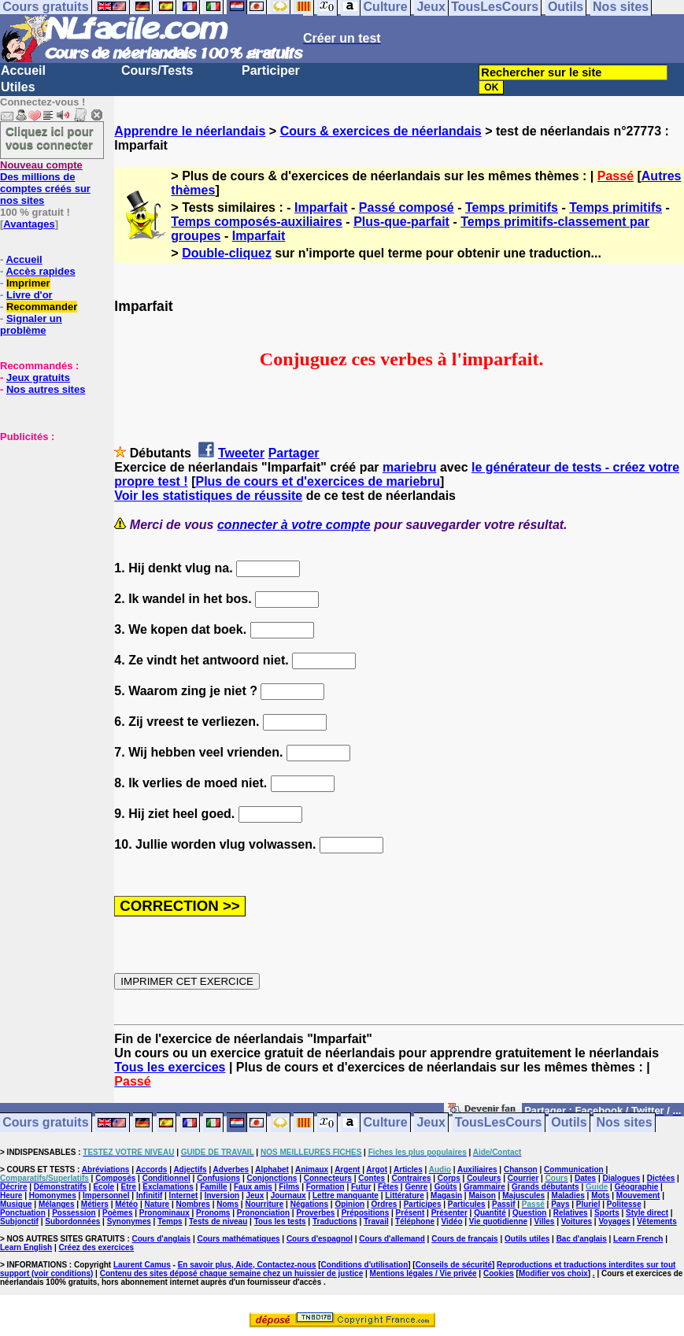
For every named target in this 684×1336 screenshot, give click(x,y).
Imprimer (28, 283)
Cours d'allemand (392, 1238)
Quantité (490, 1212)
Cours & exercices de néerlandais (381, 131)
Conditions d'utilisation (365, 1264)
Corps (449, 1178)
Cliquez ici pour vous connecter (50, 137)
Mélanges (57, 1204)
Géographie (637, 1186)
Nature (157, 1204)
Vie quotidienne (498, 1221)
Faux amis (253, 1186)
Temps (170, 1221)
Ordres (384, 1204)
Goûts (445, 1186)
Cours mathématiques (239, 1238)
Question (529, 1212)
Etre (127, 1186)
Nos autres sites (45, 389)
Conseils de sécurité (454, 1264)
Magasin (446, 1195)
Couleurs (484, 1178)
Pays (560, 1204)
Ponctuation (23, 1212)
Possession (74, 1212)
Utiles (18, 87)
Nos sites (625, 1123)
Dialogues (622, 1178)
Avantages (28, 224)
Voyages (614, 1221)
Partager (294, 453)
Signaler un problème (31, 324)
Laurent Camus (142, 1264)
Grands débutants (545, 1186)
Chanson (521, 1169)
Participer (271, 70)
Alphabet (272, 1169)
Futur (361, 1186)
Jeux (430, 1123)
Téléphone (414, 1221)
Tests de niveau (218, 1221)
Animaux (311, 1169)
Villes (544, 1221)
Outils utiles (527, 1238)
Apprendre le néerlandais (189, 131)
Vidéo (451, 1221)
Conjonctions (271, 1178)
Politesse (624, 1204)
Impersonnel (106, 1195)
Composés (115, 1178)
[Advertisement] (47, 521)
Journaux (288, 1195)
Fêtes (388, 1186)
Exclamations (167, 1186)
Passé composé (406, 207)
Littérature (404, 1195)
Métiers (95, 1204)
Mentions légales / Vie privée (423, 1273)
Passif (503, 1204)
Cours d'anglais (161, 1238)
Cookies (498, 1273)
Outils (568, 1123)
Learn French (638, 1238)
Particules (467, 1204)
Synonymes (129, 1221)
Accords (151, 1169)
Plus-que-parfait (401, 221)
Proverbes (315, 1212)
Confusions (218, 1178)
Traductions (334, 1221)
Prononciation (263, 1212)
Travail (376, 1221)
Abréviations (106, 1169)
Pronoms (213, 1212)
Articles (408, 1169)
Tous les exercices (169, 1067)
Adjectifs (189, 1169)
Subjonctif (19, 1221)
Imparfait (321, 207)
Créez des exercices (96, 1247)
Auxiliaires (477, 1169)
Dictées (661, 1178)
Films (289, 1186)
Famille (213, 1186)
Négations (309, 1204)
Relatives (570, 1212)
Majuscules (523, 1195)
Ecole (103, 1186)
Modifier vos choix (553, 1273)
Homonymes (52, 1195)
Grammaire (484, 1186)
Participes (423, 1204)
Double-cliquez (227, 253)
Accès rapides (40, 271)
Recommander (41, 307)
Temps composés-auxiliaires (256, 221)
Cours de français (464, 1238)
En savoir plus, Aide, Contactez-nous (247, 1264)
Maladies (568, 1195)
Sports (606, 1212)
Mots (600, 1195)
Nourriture (264, 1204)
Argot (376, 1169)
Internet (183, 1195)
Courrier (523, 1178)
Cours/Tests (157, 70)
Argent (347, 1169)
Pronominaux (164, 1212)
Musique (16, 1204)
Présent (410, 1212)
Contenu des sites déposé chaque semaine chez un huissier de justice (232, 1273)
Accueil (23, 70)
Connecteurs (328, 1178)
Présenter (449, 1212)
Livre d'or (29, 295)
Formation (325, 1186)
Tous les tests (280, 1221)
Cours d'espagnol (320, 1238)
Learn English (26, 1247)
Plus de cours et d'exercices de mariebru (317, 481)
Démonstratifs (60, 1186)
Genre (416, 1186)
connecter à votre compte (294, 524)
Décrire (13, 1186)
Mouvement (638, 1195)
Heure (11, 1195)
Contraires (411, 1178)
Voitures (576, 1221)
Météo (126, 1204)
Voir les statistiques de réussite (208, 495)
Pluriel (588, 1204)
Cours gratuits (45, 1123)
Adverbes (231, 1169)
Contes (371, 1178)
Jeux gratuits (38, 377)
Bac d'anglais (581, 1238)
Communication (574, 1169)
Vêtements (657, 1221)
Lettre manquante (345, 1195)
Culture (386, 1123)
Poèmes (117, 1212)
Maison (481, 1195)
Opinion (349, 1204)
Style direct (647, 1212)
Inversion (222, 1195)
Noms (227, 1204)
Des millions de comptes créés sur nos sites (45, 182)
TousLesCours (498, 1123)
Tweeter (241, 453)
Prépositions (366, 1212)
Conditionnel (166, 1178)
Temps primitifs (511, 207)
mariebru (409, 467)
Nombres (193, 1204)
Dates (585, 1178)
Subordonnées (72, 1221)
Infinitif (149, 1195)
